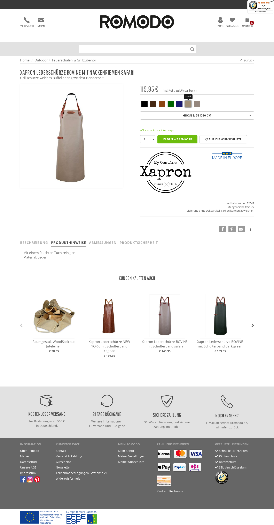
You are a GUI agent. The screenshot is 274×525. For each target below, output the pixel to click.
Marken (25, 456)
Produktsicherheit (139, 242)
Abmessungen (103, 242)
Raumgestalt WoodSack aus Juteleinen (53, 343)
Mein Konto (126, 451)
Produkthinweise (68, 242)
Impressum (28, 473)
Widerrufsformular (69, 478)
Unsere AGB (28, 467)
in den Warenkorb (177, 139)
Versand (98, 426)
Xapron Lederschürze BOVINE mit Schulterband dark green (220, 343)
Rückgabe (118, 426)
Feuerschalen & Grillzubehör (74, 60)
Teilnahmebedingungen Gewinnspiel (81, 473)
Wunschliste (232, 22)
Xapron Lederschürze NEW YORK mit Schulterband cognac (109, 346)
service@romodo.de (233, 423)
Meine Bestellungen (132, 456)
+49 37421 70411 (27, 22)
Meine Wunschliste (131, 462)
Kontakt (41, 22)
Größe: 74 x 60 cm (217, 115)
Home (25, 60)
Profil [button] (220, 22)
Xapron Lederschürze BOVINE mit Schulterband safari (165, 343)
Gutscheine (63, 462)
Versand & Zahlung (69, 456)
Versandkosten (189, 90)
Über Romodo (29, 451)
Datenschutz (28, 462)
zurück (249, 60)
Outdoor (41, 60)
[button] (247, 23)
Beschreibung (34, 242)
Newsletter (63, 467)
